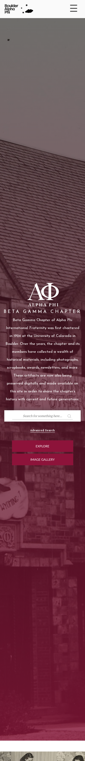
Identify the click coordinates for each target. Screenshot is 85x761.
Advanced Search (42, 430)
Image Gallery (42, 459)
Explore (42, 446)
